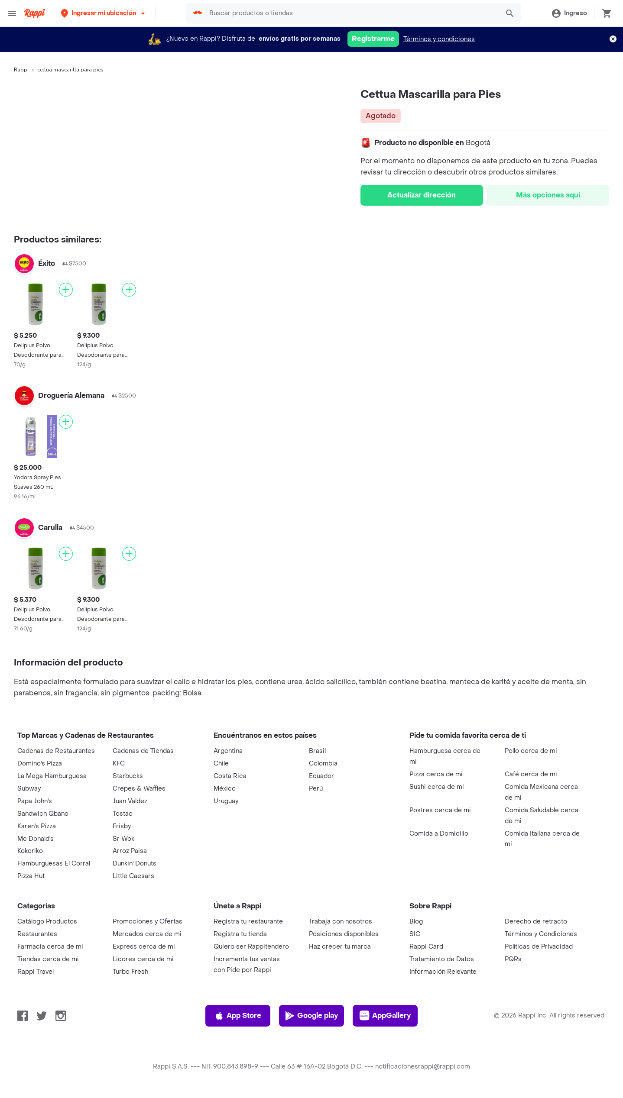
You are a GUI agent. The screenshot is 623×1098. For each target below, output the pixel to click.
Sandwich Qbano (42, 814)
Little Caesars (133, 876)
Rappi (21, 69)
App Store (237, 1016)
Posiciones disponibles (344, 934)
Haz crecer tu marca (340, 947)
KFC (119, 763)
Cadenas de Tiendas (143, 751)
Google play (311, 1016)
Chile (221, 763)
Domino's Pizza (39, 763)
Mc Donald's (35, 839)
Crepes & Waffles (139, 789)
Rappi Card (426, 947)
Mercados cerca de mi (147, 934)
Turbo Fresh (130, 972)
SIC (414, 934)
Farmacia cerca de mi (50, 947)
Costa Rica (230, 776)
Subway (29, 789)
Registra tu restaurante (248, 921)
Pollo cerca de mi (531, 751)
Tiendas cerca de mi (48, 959)
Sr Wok (123, 839)
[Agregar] (66, 290)
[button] (103, 13)
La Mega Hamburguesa (52, 776)
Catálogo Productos (47, 921)
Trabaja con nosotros (340, 921)
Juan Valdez (130, 801)
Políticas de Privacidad (539, 947)
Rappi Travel (35, 972)
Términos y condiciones (439, 39)
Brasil (317, 751)
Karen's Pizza (36, 826)
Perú (316, 789)
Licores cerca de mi (143, 959)
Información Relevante (443, 972)
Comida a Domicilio (438, 834)
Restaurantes (37, 934)
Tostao (123, 814)
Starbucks (128, 776)
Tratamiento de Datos (441, 959)
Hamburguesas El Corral (53, 863)
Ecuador (321, 776)
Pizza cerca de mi (436, 774)
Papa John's (34, 801)
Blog (416, 921)
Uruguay (226, 801)
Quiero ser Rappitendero (251, 947)
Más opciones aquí (548, 195)
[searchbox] (351, 13)
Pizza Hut (31, 876)
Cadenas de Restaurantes (56, 751)
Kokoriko (30, 851)
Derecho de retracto (536, 921)
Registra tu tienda (240, 934)
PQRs (513, 959)
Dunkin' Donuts (134, 863)
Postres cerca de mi (440, 810)
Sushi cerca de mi (436, 787)
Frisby (122, 826)
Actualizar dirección (421, 195)
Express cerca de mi (144, 947)
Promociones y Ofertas (147, 921)
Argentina (228, 751)
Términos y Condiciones (541, 934)
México (225, 789)
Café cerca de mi (531, 774)
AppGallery (385, 1016)
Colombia (323, 763)
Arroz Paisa (130, 851)
